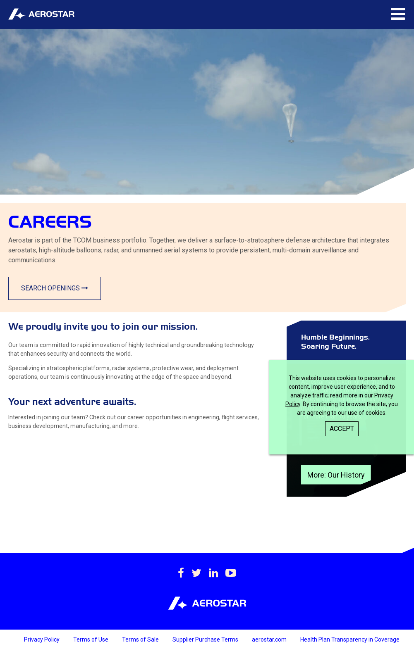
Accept (342, 429)
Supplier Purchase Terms (205, 639)
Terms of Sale (141, 639)
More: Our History (336, 475)
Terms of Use (91, 639)
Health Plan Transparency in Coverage (350, 639)
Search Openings (54, 288)
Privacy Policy (42, 639)
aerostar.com (270, 639)
